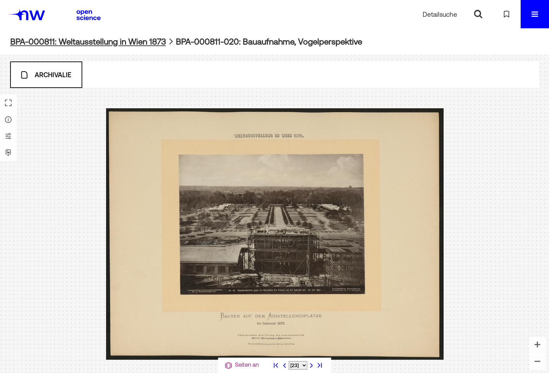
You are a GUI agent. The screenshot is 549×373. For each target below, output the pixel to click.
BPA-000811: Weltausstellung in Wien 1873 (88, 41)
